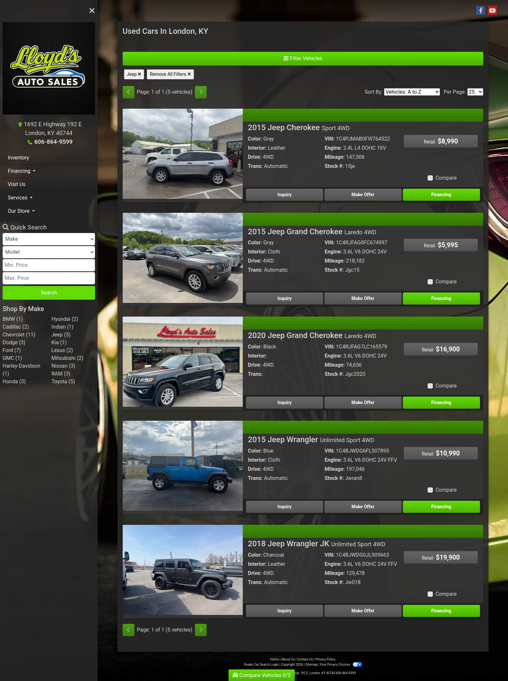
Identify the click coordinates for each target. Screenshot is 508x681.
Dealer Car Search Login (261, 664)
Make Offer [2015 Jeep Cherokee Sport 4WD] (362, 194)
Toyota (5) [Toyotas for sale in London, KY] (63, 381)
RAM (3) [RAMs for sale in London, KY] (60, 374)
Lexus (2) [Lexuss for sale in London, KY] (62, 350)
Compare (446, 178)
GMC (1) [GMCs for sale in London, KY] (12, 358)
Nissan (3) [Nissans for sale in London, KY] (63, 366)
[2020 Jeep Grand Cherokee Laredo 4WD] (183, 361)
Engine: (333, 148)
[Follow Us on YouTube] (492, 11)
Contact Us (305, 659)
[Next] (201, 92)
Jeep (134, 74)
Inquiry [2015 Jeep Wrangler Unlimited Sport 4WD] (284, 506)
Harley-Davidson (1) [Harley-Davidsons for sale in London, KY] (21, 370)
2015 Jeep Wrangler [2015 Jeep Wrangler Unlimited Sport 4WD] (311, 439)
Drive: (255, 157)
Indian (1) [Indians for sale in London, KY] (62, 327)
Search (49, 293)
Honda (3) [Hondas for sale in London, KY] (14, 381)
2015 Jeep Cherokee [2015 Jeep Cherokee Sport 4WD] (299, 127)
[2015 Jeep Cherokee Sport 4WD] (183, 153)
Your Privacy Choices (341, 664)
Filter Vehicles (303, 58)
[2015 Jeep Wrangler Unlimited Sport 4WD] (183, 465)
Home (274, 659)
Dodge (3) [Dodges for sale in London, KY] (14, 342)
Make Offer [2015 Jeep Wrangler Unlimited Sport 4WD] (362, 506)
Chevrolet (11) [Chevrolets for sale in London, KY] (19, 335)
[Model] (49, 252)
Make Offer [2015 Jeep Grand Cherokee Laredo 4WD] (362, 298)
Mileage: (334, 157)
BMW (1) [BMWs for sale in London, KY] (13, 319)
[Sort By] (412, 92)
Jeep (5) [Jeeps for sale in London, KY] (61, 335)
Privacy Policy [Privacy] (325, 659)
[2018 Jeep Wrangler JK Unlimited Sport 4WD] (183, 569)
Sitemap (311, 664)
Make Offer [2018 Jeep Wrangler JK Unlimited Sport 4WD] (362, 610)
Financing (441, 194)
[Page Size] (475, 92)
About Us (288, 659)
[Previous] (128, 92)
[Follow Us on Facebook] (480, 11)
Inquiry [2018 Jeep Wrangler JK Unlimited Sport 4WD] (284, 610)
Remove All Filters (170, 74)
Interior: (257, 148)
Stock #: (334, 166)
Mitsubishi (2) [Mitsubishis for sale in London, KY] (67, 358)
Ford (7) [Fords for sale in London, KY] (12, 350)
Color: (255, 139)
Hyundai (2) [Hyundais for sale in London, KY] (64, 319)
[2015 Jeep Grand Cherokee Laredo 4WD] (183, 257)
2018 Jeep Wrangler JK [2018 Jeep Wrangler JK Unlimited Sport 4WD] (316, 543)
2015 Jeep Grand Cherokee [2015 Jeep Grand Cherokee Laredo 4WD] (312, 231)
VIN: (329, 139)
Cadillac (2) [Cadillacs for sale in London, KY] (16, 327)
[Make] (49, 239)
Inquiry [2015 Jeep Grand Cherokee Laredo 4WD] (284, 298)
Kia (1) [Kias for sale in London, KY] (59, 342)
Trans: (255, 166)
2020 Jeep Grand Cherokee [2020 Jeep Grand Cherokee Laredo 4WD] (312, 335)
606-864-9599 (53, 141)
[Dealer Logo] (49, 71)
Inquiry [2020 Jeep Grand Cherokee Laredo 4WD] (284, 402)
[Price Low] (49, 265)
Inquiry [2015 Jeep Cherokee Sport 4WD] (284, 194)
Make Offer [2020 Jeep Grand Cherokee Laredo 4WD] (362, 402)
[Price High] (49, 278)
